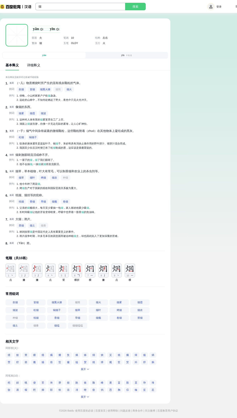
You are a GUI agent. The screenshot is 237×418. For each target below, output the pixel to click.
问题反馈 (125, 410)
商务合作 (138, 410)
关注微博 (150, 410)
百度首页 (100, 410)
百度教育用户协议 (167, 410)
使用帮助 (113, 410)
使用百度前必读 (84, 410)
